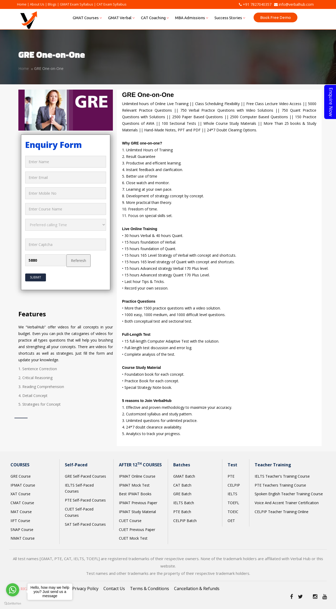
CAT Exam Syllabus (112, 4)
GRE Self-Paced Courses (85, 476)
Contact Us (114, 588)
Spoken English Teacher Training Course (289, 493)
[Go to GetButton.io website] (12, 603)
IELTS (232, 493)
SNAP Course (21, 529)
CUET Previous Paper (137, 529)
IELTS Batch (183, 502)
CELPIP (234, 485)
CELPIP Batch (185, 520)
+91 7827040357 (255, 4)
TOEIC (233, 511)
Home (22, 4)
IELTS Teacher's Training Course (282, 476)
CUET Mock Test (133, 538)
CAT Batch (182, 485)
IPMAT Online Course (137, 476)
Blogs (52, 4)
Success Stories (229, 17)
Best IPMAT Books (135, 493)
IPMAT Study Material (137, 511)
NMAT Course (22, 538)
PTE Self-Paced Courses (85, 500)
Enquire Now (331, 101)
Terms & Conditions (149, 588)
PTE (231, 476)
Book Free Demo (275, 17)
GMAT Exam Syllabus (76, 4)
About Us (37, 4)
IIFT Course (20, 520)
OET (231, 520)
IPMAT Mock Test (134, 485)
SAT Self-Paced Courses (85, 524)
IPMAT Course (22, 485)
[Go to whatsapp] (12, 589)
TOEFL (233, 502)
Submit (35, 277)
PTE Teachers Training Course (280, 485)
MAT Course (21, 511)
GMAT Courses (87, 17)
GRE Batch (182, 493)
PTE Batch (182, 511)
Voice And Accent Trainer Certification (287, 502)
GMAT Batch (184, 476)
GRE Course (20, 476)
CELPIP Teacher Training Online (281, 511)
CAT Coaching (155, 17)
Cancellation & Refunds (196, 588)
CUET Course (130, 520)
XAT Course (20, 493)
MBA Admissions (191, 17)
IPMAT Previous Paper (138, 502)
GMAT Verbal (121, 17)
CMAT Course (22, 502)
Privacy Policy (85, 588)
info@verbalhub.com (294, 4)
